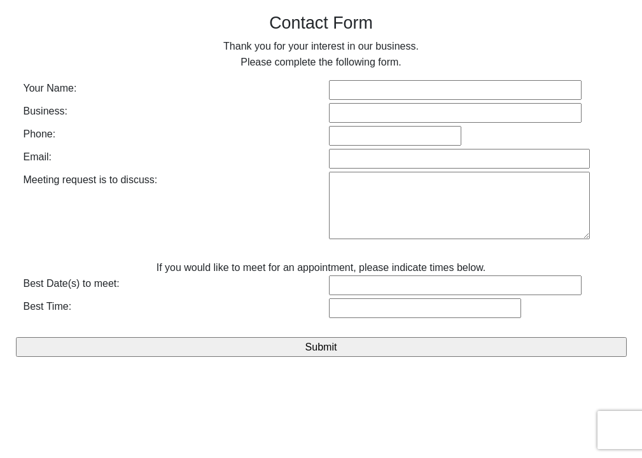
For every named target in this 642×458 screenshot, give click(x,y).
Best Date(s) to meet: (72, 283)
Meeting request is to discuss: (91, 179)
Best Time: (48, 306)
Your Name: (50, 88)
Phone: (40, 133)
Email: (38, 156)
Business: (45, 111)
